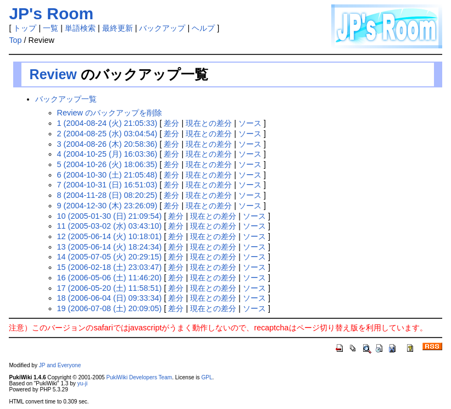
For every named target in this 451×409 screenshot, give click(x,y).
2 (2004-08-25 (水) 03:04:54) (107, 133)
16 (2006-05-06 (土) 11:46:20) (109, 277)
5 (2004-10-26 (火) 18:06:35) (107, 164)
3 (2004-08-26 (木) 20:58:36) (107, 144)
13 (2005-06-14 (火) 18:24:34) (109, 246)
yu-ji (82, 383)
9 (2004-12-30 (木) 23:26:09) (107, 205)
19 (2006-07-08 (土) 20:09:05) (109, 308)
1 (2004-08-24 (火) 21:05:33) (107, 123)
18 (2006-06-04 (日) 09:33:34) (109, 298)
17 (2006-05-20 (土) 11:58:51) (109, 288)
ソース (249, 123)
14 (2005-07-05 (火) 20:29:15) (109, 256)
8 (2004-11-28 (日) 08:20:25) (107, 195)
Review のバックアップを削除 (109, 112)
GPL (206, 377)
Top (15, 40)
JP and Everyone (60, 365)
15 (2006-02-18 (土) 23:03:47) (109, 267)
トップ (24, 28)
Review (53, 74)
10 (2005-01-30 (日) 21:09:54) (109, 216)
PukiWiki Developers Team (139, 377)
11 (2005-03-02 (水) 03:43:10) (109, 226)
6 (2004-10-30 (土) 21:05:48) (107, 174)
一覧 (50, 28)
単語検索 (80, 28)
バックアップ (162, 28)
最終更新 (117, 28)
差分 (171, 123)
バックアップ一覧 (66, 99)
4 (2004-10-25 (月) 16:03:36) (107, 154)
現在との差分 (209, 123)
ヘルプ (203, 28)
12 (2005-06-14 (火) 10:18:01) (109, 236)
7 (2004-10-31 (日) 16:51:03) (107, 184)
